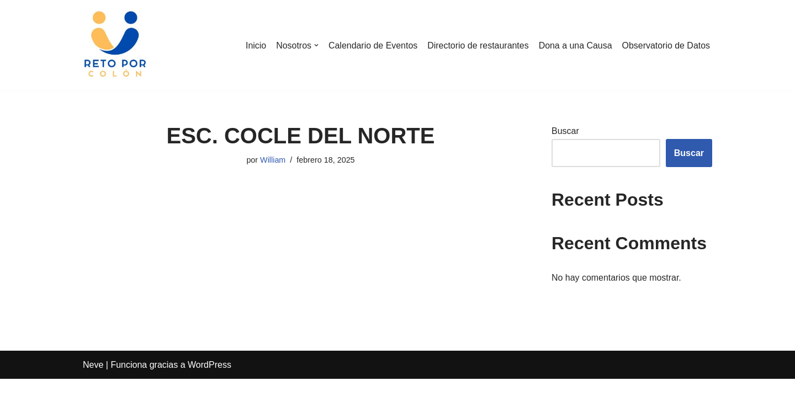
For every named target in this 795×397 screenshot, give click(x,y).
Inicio (254, 45)
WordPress (209, 383)
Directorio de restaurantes (477, 45)
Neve (93, 383)
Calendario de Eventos (372, 45)
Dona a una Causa (574, 45)
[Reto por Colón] (116, 45)
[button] (315, 45)
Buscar (565, 131)
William (272, 159)
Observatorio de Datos (666, 45)
